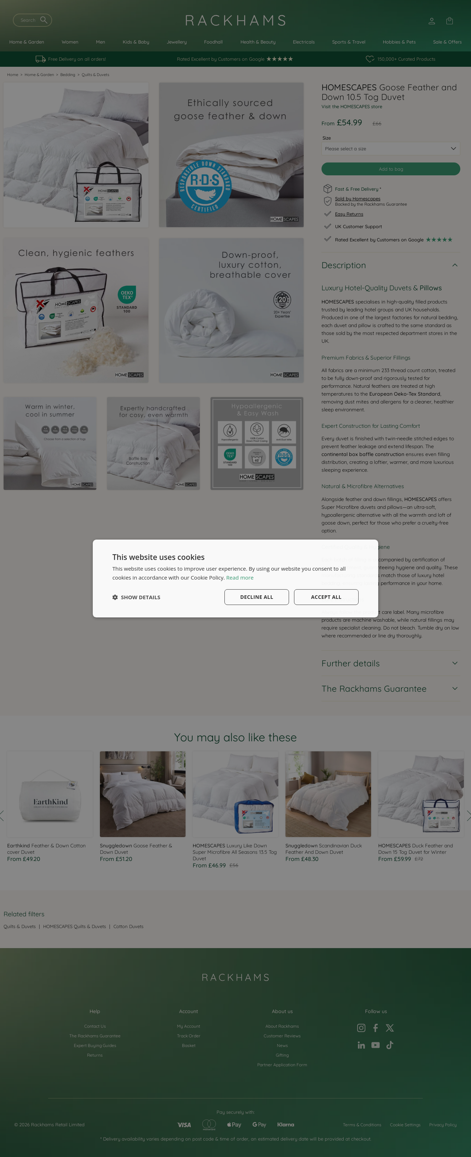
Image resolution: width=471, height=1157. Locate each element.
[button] (136, 597)
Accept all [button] (326, 596)
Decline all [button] (256, 596)
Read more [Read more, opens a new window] (240, 577)
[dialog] (235, 578)
